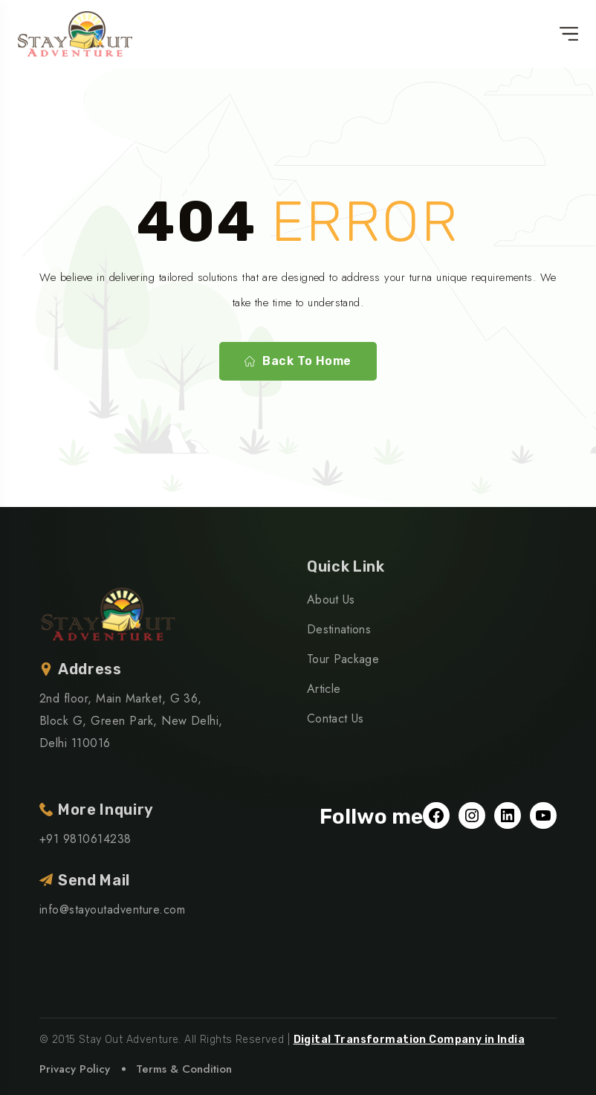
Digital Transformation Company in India (409, 1039)
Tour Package (343, 659)
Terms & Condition (184, 1069)
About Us (331, 599)
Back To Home (298, 361)
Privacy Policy (74, 1069)
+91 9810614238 (85, 838)
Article (323, 688)
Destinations (339, 629)
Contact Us (335, 718)
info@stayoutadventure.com (112, 909)
